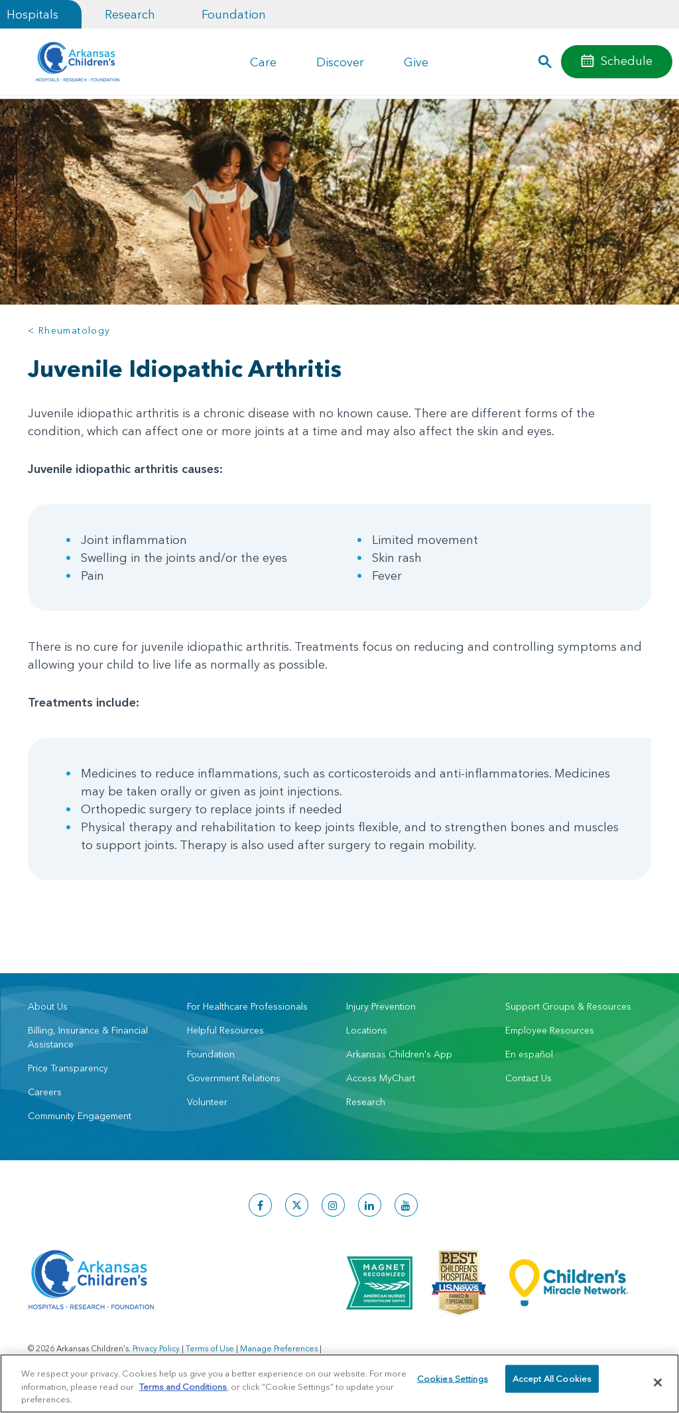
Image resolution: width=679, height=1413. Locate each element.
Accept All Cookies (552, 1382)
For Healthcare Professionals (247, 1006)
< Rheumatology (69, 330)
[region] (339, 1383)
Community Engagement (79, 1116)
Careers (45, 1092)
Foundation (234, 14)
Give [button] (416, 62)
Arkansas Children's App (399, 1054)
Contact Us (528, 1078)
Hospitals (32, 14)
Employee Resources (549, 1030)
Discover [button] (340, 62)
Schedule (626, 60)
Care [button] (263, 62)
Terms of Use (210, 1348)
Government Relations (233, 1078)
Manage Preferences (279, 1348)
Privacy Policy (156, 1348)
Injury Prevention (381, 1006)
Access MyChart (380, 1078)
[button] (545, 62)
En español (529, 1054)
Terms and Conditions (183, 1386)
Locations (366, 1030)
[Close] (657, 1382)
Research (130, 14)
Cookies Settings (452, 1382)
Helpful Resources (225, 1030)
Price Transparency (68, 1068)
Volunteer (207, 1102)
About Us (48, 1006)
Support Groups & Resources (568, 1006)
